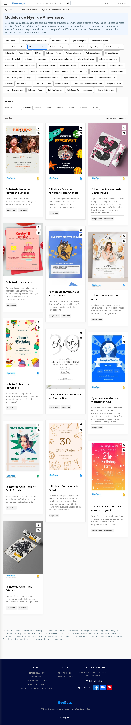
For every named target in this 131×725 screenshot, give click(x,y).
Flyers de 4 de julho (27, 65)
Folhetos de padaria (59, 41)
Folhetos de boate (80, 71)
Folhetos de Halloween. (86, 59)
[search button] (68, 3)
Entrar (106, 3)
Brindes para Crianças (68, 65)
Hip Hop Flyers (10, 65)
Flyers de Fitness (111, 53)
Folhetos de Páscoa (53, 53)
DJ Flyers (38, 53)
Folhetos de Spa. (23, 84)
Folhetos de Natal (78, 47)
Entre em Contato (65, 676)
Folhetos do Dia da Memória (15, 71)
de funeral (28, 59)
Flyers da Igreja (95, 47)
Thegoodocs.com (10, 9)
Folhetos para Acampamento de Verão (87, 84)
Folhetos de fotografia (13, 77)
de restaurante (87, 77)
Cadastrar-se (120, 3)
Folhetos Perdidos (116, 65)
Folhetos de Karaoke (47, 65)
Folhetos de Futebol (12, 59)
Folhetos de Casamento (106, 90)
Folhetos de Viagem (35, 90)
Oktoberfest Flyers (98, 71)
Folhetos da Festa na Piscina (48, 77)
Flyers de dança (24, 53)
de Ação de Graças (114, 84)
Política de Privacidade (36, 680)
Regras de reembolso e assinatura (36, 688)
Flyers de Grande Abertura (62, 59)
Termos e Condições (36, 676)
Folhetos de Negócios (58, 47)
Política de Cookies (36, 684)
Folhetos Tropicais (55, 90)
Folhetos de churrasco (99, 41)
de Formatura (42, 59)
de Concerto (9, 53)
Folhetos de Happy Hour (108, 59)
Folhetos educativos (73, 53)
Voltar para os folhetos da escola (34, 41)
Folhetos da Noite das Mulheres (93, 65)
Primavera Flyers (61, 84)
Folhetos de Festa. (117, 71)
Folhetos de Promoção (106, 77)
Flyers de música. (61, 71)
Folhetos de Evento (93, 53)
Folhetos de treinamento (14, 90)
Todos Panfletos (11, 41)
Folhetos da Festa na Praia (15, 47)
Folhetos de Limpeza (114, 47)
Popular (121, 118)
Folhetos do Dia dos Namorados (79, 90)
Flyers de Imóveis (70, 77)
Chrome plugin (64, 673)
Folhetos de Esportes (43, 84)
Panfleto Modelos (30, 9)
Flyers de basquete (79, 41)
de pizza (30, 77)
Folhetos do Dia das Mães (40, 71)
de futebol (9, 84)
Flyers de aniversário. (37, 47)
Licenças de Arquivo (36, 673)
